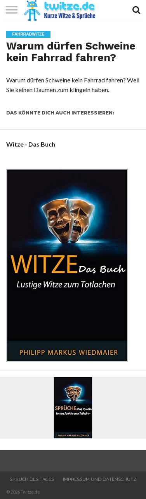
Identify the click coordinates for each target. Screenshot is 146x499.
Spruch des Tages (32, 479)
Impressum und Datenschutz (99, 479)
